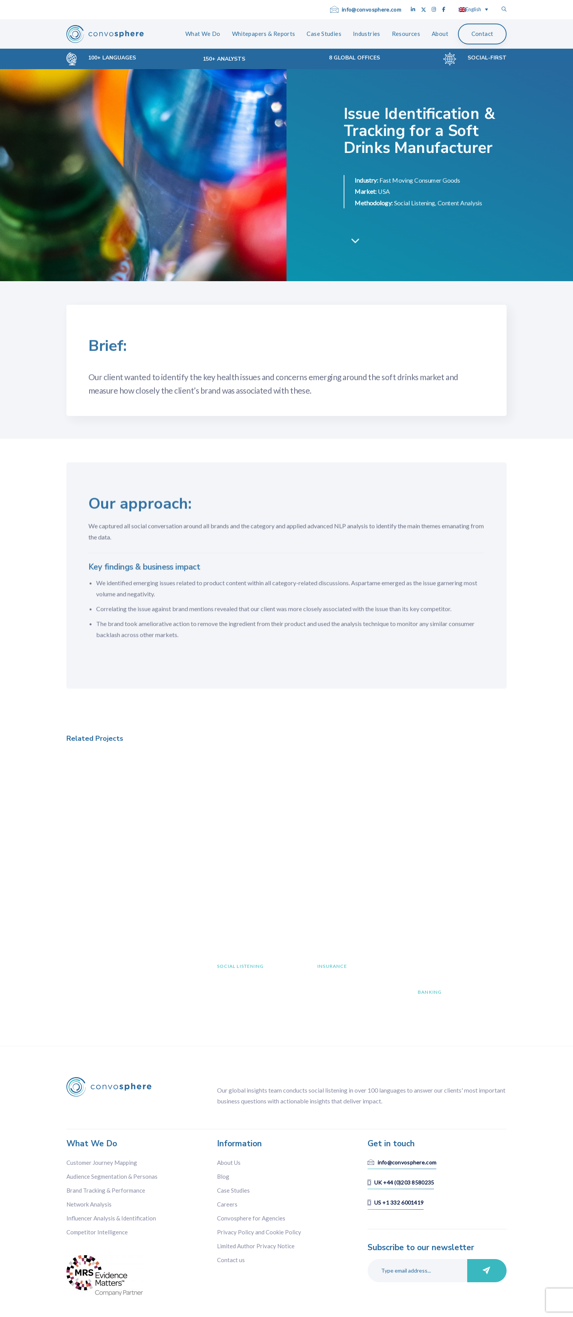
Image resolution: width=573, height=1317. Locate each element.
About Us (229, 1162)
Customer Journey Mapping (101, 1162)
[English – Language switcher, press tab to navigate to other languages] (473, 9)
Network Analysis (89, 1204)
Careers (227, 1204)
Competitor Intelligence (97, 1232)
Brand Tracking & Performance (105, 1190)
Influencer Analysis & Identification (111, 1218)
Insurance (332, 966)
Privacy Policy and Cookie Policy (259, 1232)
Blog (223, 1176)
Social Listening (240, 966)
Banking (430, 992)
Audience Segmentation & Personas (112, 1176)
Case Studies (233, 1190)
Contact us (231, 1259)
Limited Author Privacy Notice (256, 1245)
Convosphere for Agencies (251, 1218)
